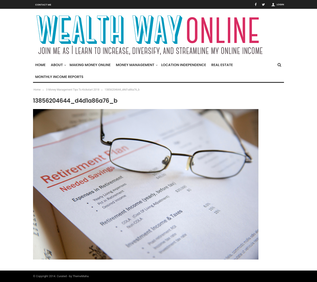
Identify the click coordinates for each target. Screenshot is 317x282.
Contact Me (43, 4)
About (58, 64)
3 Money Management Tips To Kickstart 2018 (72, 89)
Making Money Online (90, 64)
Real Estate (222, 64)
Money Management (136, 64)
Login (280, 4)
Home (40, 64)
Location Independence (183, 64)
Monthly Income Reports (59, 76)
